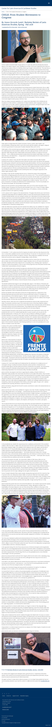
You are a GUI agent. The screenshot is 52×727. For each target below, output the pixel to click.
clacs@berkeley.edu (6, 707)
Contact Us (8, 695)
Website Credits (5, 709)
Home (3, 11)
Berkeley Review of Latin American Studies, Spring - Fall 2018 (24, 23)
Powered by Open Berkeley (7, 716)
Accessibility (4, 717)
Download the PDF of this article (9, 27)
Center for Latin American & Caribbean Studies (19, 8)
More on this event (22, 27)
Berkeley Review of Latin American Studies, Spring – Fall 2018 (25, 670)
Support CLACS (15, 695)
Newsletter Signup (24, 695)
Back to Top (48, 725)
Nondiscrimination (6, 719)
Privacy (3, 721)
